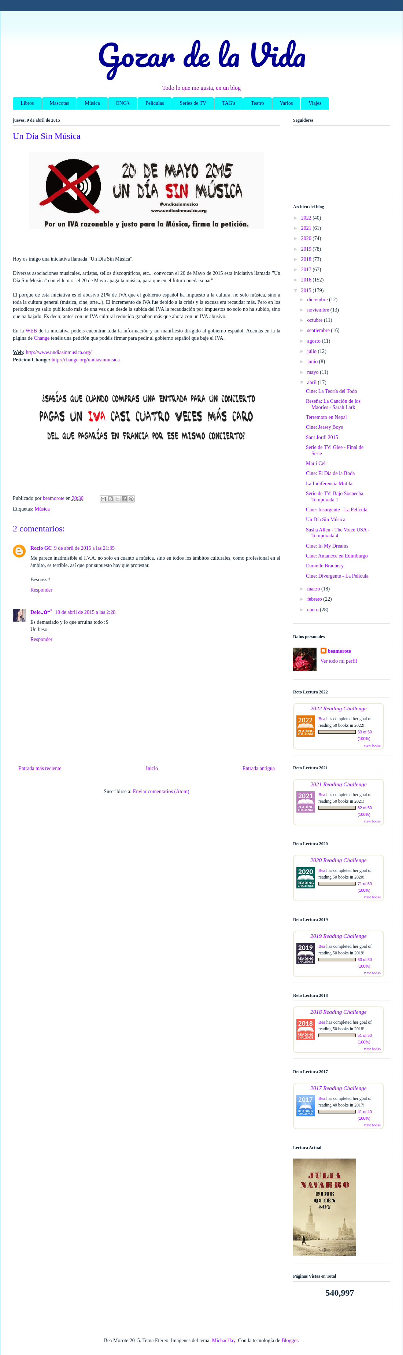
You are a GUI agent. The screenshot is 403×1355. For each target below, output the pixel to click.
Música (92, 103)
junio (313, 361)
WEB (31, 331)
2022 (307, 218)
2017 (307, 269)
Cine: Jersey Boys (324, 427)
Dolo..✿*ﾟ (41, 612)
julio (312, 351)
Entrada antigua (259, 768)
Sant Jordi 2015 (322, 437)
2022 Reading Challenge (338, 708)
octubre (315, 320)
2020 (307, 238)
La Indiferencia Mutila (329, 483)
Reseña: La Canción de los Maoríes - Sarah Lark (333, 404)
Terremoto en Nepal (326, 417)
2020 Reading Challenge (338, 860)
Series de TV (193, 103)
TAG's (228, 103)
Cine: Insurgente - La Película (336, 509)
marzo (314, 589)
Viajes (314, 103)
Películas (154, 103)
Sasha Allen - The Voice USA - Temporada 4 (337, 533)
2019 (307, 249)
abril (312, 382)
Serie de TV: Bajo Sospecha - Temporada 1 (336, 496)
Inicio (152, 768)
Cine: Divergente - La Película (337, 576)
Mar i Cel (316, 463)
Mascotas (59, 103)
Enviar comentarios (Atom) (161, 791)
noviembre (318, 310)
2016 (307, 280)
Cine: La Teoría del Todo (331, 391)
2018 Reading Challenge (338, 1012)
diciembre (318, 299)
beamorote (339, 651)
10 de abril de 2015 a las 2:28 (85, 612)
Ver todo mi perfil (339, 661)
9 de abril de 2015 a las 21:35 (84, 548)
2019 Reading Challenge (338, 936)
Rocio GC (41, 548)
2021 (307, 228)
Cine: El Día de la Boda (330, 473)
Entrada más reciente (39, 768)
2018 (307, 259)
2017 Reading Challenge (338, 1088)
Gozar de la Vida (201, 54)
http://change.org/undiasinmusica (86, 359)
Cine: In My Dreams (327, 546)
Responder (41, 590)
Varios (286, 103)
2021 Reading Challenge (338, 784)
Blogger (289, 1340)
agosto (314, 341)
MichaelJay (224, 1340)
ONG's (123, 103)
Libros (27, 103)
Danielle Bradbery (325, 565)
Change (42, 338)
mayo (313, 372)
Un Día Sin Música (325, 519)
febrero (315, 599)
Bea (321, 718)
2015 (307, 290)
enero (313, 609)
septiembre (319, 330)
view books (372, 745)
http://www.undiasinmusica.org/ (58, 352)
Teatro (257, 103)
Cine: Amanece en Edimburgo (337, 556)
